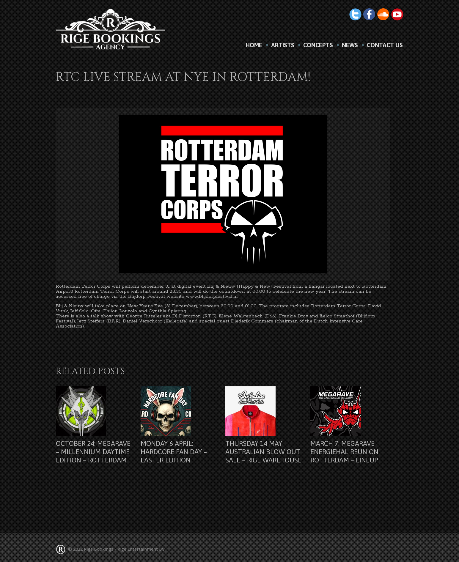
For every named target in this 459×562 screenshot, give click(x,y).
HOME (254, 45)
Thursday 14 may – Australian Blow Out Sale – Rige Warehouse (263, 452)
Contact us (385, 45)
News (350, 45)
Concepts (318, 45)
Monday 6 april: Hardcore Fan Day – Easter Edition (174, 452)
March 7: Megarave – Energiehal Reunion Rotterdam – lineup (345, 452)
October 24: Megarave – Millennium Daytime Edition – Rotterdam (93, 452)
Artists (282, 45)
